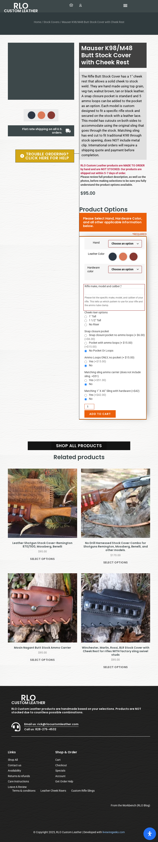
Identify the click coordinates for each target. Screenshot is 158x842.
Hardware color (93, 269)
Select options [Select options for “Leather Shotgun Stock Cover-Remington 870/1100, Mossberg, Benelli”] (42, 559)
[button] (125, 5)
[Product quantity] (89, 406)
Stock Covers (51, 22)
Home (37, 22)
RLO (21, 7)
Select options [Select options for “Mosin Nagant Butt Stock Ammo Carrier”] (42, 660)
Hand (96, 242)
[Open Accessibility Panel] (149, 833)
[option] (112, 256)
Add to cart (100, 414)
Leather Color (96, 253)
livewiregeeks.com (114, 832)
